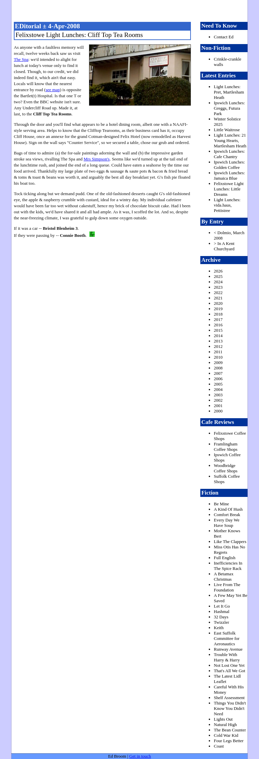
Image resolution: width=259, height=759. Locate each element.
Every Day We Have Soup (226, 522)
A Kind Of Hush (228, 509)
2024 (218, 281)
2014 (218, 335)
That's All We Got (229, 670)
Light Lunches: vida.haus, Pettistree (227, 205)
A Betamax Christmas (223, 576)
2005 (218, 384)
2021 (218, 297)
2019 (218, 308)
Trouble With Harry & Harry (227, 657)
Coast (219, 746)
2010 (218, 357)
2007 (218, 373)
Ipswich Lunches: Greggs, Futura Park (229, 108)
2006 (218, 378)
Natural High (225, 724)
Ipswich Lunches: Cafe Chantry (229, 154)
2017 (218, 319)
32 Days (221, 616)
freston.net (132, 10)
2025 (218, 276)
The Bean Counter (230, 729)
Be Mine (221, 503)
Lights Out (223, 719)
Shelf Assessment (229, 697)
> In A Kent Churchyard (224, 246)
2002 (218, 400)
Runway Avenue (228, 649)
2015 (218, 330)
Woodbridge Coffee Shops (225, 468)
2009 (218, 362)
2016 (218, 324)
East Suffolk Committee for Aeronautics (226, 638)
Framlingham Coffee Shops (225, 446)
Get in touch (140, 756)
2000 (218, 410)
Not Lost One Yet (229, 665)
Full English (224, 557)
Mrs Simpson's (97, 158)
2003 (218, 394)
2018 (218, 314)
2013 (218, 341)
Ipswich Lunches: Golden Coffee (229, 164)
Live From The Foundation (227, 587)
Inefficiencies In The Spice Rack (228, 566)
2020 (218, 303)
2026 (218, 271)
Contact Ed (223, 36)
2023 (218, 287)
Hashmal (221, 611)
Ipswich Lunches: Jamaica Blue (229, 175)
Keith (219, 627)
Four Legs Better (228, 740)
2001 (218, 405)
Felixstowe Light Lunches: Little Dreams (228, 189)
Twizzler (221, 622)
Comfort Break (227, 514)
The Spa (21, 59)
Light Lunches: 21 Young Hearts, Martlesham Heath (230, 140)
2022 (218, 292)
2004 (218, 389)
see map (53, 89)
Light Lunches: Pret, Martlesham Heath (229, 92)
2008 (218, 367)
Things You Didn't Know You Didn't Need (230, 708)
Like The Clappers (230, 541)
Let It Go (222, 606)
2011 (218, 351)
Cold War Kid (226, 735)
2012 (218, 346)
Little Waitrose (227, 129)
